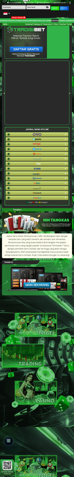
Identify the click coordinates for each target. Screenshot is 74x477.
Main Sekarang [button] (37, 285)
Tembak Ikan (64, 21)
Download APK (14, 3)
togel (39, 21)
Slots (15, 21)
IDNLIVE (21, 21)
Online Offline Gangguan (37, 202)
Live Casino (46, 21)
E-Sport (10, 21)
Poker (33, 21)
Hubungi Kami (43, 3)
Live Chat (29, 3)
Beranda (6, 209)
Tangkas (55, 21)
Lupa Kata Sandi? (60, 3)
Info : (5, 24)
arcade (27, 21)
